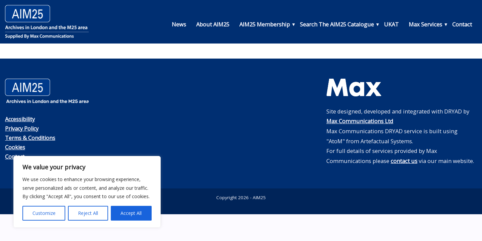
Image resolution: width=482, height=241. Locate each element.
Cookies (15, 146)
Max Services (425, 24)
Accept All (131, 213)
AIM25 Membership (264, 24)
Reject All (88, 213)
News (179, 24)
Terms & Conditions (31, 137)
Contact (462, 24)
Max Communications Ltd (359, 121)
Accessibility (21, 119)
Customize (44, 213)
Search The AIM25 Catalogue (337, 24)
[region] (87, 192)
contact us (404, 161)
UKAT (391, 24)
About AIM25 (212, 24)
